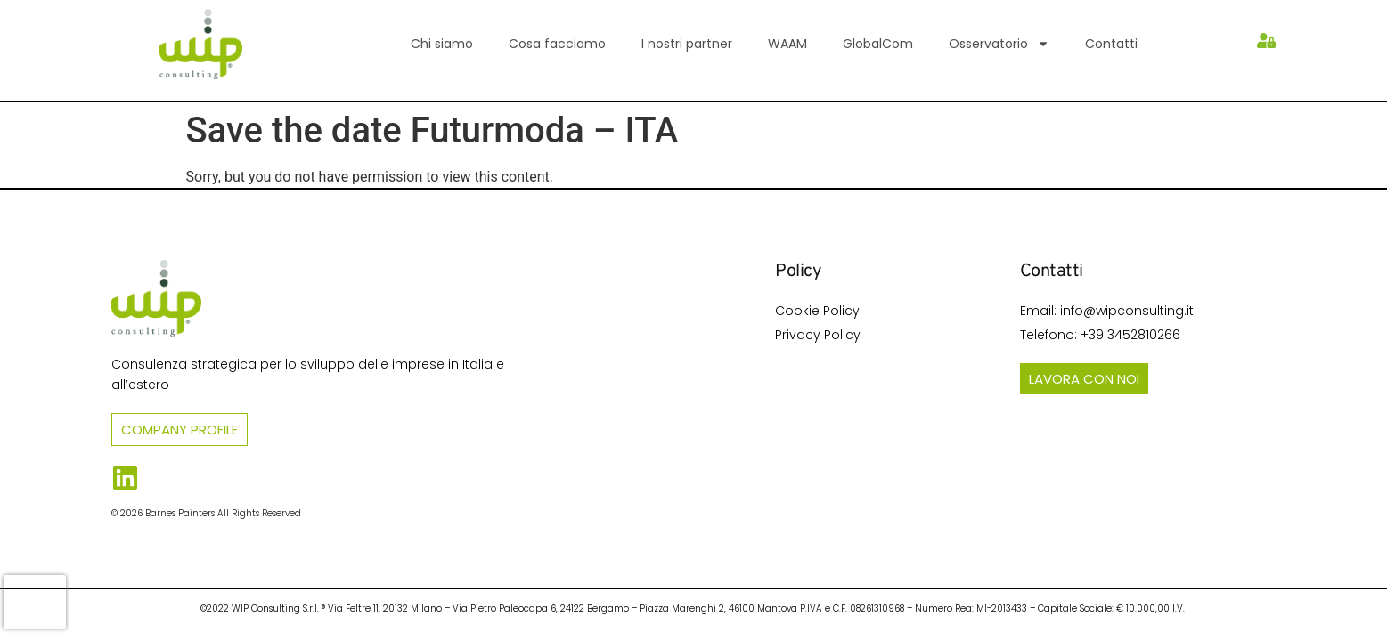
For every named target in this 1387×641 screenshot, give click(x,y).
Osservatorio (999, 43)
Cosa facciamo (557, 44)
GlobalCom (878, 44)
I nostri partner (686, 44)
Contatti (1111, 44)
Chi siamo (442, 44)
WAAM (787, 44)
